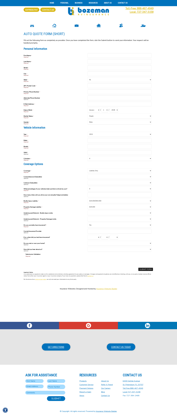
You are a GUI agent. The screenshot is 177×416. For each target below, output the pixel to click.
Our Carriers (105, 388)
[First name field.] (34, 381)
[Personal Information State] (119, 107)
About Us (105, 381)
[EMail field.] (34, 386)
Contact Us (48, 9)
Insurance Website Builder (106, 317)
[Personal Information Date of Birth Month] (94, 138)
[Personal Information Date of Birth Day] (104, 138)
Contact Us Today (121, 347)
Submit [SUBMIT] (56, 398)
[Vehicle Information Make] (119, 168)
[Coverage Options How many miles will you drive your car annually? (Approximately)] (119, 223)
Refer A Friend (107, 384)
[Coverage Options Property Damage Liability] (119, 235)
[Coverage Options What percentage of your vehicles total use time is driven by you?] (119, 217)
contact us (90, 304)
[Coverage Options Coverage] (119, 198)
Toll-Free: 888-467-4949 (139, 8)
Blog (103, 392)
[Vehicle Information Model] (119, 174)
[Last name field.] (56, 381)
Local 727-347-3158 (131, 392)
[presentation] (43, 289)
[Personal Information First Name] (119, 83)
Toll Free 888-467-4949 (133, 388)
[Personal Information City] (119, 101)
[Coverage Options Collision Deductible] (119, 211)
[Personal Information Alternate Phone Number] (119, 126)
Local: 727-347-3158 (142, 12)
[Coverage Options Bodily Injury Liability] (119, 229)
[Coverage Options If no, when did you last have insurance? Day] (104, 265)
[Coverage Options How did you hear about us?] (119, 277)
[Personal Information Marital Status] (119, 144)
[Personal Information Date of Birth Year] (114, 138)
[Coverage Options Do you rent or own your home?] (119, 271)
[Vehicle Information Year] (119, 162)
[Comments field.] (45, 392)
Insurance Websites (68, 317)
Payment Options (86, 388)
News (81, 395)
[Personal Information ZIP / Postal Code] (119, 113)
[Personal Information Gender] (119, 150)
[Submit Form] (145, 297)
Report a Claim (85, 392)
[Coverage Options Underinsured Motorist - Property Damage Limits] (119, 247)
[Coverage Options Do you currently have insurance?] (119, 253)
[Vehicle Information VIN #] (119, 180)
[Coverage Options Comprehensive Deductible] (119, 204)
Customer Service (86, 384)
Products (83, 381)
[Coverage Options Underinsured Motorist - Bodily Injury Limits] (119, 241)
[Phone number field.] (56, 387)
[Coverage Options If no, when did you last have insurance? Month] (94, 265)
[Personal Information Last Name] (119, 89)
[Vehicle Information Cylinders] (119, 186)
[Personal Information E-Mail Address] (119, 132)
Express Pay (31, 9)
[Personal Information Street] (119, 95)
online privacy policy (40, 307)
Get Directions (56, 347)
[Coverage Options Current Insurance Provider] (119, 259)
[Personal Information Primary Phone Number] (119, 120)
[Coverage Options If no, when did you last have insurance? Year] (114, 265)
